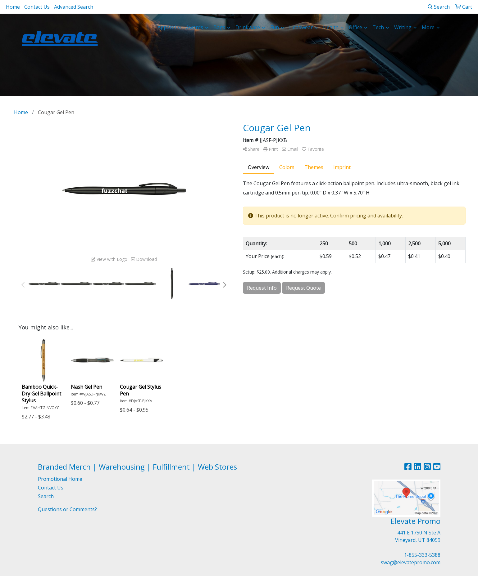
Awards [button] (194, 27)
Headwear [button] (301, 27)
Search (439, 6)
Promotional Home (60, 479)
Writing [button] (403, 27)
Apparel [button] (166, 27)
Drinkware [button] (247, 27)
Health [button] (331, 27)
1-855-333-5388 (422, 554)
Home (13, 6)
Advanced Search (73, 6)
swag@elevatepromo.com (410, 562)
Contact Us (37, 6)
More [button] (428, 27)
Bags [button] (219, 27)
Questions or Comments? (67, 509)
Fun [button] (274, 27)
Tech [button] (378, 27)
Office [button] (355, 27)
